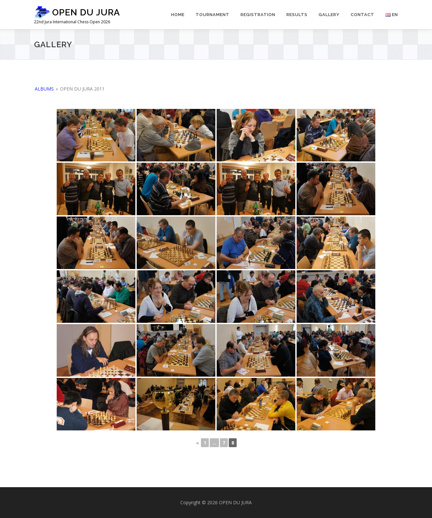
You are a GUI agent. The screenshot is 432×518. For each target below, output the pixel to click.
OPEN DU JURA (86, 12)
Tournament (212, 14)
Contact (362, 14)
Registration (258, 14)
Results (296, 14)
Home (178, 14)
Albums (44, 89)
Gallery (329, 14)
